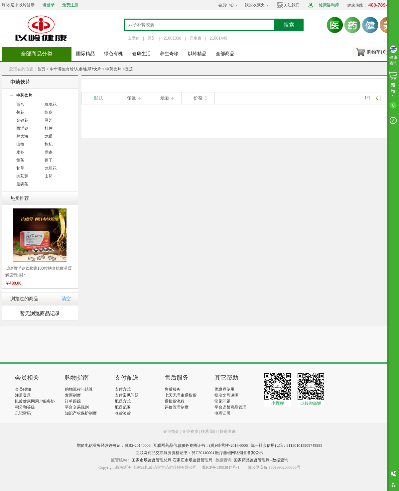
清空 (66, 298)
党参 (49, 152)
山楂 (20, 144)
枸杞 (49, 144)
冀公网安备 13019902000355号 (274, 467)
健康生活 (141, 53)
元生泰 (195, 38)
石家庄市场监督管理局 (192, 460)
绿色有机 (113, 53)
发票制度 (73, 395)
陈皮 (49, 112)
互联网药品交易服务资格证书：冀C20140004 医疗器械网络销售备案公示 (199, 452)
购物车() (377, 52)
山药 (49, 176)
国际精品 (85, 53)
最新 (165, 97)
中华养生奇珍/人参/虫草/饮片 (75, 69)
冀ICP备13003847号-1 (220, 467)
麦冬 (20, 152)
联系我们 (209, 431)
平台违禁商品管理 (230, 407)
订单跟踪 (73, 401)
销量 (131, 97)
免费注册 (70, 5)
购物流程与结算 (79, 389)
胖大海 (22, 136)
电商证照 (222, 413)
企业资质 (190, 431)
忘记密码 (23, 413)
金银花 (22, 120)
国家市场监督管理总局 (152, 460)
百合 (20, 104)
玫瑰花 (51, 104)
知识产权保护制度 (81, 413)
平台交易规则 (77, 407)
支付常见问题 (127, 395)
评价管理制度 (177, 407)
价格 (198, 97)
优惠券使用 (224, 389)
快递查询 (228, 431)
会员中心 (226, 5)
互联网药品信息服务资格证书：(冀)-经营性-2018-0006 (200, 445)
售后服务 (173, 389)
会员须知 (23, 389)
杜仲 (49, 128)
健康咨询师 (329, 5)
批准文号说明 (226, 395)
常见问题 (222, 401)
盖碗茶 (22, 184)
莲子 (49, 160)
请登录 (49, 5)
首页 (41, 69)
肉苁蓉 (22, 176)
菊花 (20, 112)
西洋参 (22, 128)
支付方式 (123, 389)
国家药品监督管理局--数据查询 (261, 460)
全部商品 (225, 53)
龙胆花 (51, 168)
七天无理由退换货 (181, 395)
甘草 (20, 168)
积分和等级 (25, 407)
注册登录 (23, 395)
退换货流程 (175, 401)
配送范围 (123, 407)
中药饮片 (113, 69)
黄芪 (20, 160)
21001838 (172, 38)
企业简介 (171, 431)
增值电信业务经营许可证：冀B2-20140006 (114, 445)
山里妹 (133, 38)
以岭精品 (197, 53)
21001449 (218, 38)
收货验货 (123, 413)
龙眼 (49, 136)
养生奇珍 (169, 53)
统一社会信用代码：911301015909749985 (287, 445)
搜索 (289, 25)
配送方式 (123, 401)
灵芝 (151, 38)
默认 (98, 97)
